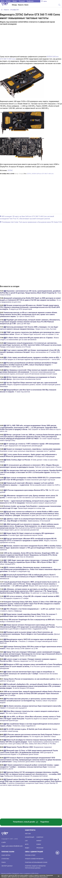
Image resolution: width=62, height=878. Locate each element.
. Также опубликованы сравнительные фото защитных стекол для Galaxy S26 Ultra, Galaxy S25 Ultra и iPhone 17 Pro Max (30, 741)
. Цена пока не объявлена (29, 555)
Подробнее (44, 822)
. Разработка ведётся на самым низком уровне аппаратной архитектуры (30, 718)
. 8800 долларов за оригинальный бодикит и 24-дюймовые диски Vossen (29, 752)
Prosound (22, 1)
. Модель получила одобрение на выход (28, 540)
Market (15, 1)
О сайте (3, 842)
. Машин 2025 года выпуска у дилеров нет (29, 584)
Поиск (3, 862)
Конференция (29, 837)
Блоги (26, 5)
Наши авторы (5, 855)
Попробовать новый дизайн (25, 822)
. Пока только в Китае (30, 293)
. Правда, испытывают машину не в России (31, 345)
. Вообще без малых (31, 472)
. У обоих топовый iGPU (29, 562)
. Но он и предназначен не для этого (30, 300)
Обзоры (14, 5)
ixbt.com (28, 833)
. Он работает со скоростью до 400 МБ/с (29, 591)
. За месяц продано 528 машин (30, 686)
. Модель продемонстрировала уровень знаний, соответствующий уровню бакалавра (30, 384)
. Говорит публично (31, 547)
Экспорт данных (6, 866)
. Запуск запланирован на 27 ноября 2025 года (30, 352)
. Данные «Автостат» (30, 634)
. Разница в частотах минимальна (29, 576)
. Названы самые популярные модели (28, 700)
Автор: (19, 173)
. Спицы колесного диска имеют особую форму (30, 759)
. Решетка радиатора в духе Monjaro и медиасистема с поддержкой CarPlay (31, 627)
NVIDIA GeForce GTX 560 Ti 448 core (42, 173)
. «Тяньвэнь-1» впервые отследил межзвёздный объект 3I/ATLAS (29, 641)
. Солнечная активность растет (29, 767)
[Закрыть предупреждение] (58, 876)
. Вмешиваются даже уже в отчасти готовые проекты (29, 513)
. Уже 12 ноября (30, 693)
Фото (2, 1)
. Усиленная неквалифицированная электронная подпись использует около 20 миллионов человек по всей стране (30, 372)
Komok (8, 1)
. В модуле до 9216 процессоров (30, 307)
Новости (21, 5)
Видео (27, 848)
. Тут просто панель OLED (28, 314)
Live (26, 840)
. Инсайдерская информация (30, 603)
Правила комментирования (34, 858)
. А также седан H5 (28, 364)
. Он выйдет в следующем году (30, 569)
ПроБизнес (30, 1)
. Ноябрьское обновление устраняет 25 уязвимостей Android (30, 774)
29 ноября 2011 (14, 10)
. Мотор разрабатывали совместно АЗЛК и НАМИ (30, 485)
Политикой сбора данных (40, 877)
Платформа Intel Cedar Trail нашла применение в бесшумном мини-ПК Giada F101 (31, 222)
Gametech (39, 837)
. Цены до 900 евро (30, 321)
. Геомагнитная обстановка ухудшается (29, 673)
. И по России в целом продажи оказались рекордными (31, 666)
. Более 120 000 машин (31, 654)
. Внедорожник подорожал (29, 747)
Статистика (5, 858)
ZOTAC (10, 170)
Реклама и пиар (30, 855)
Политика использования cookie (36, 862)
